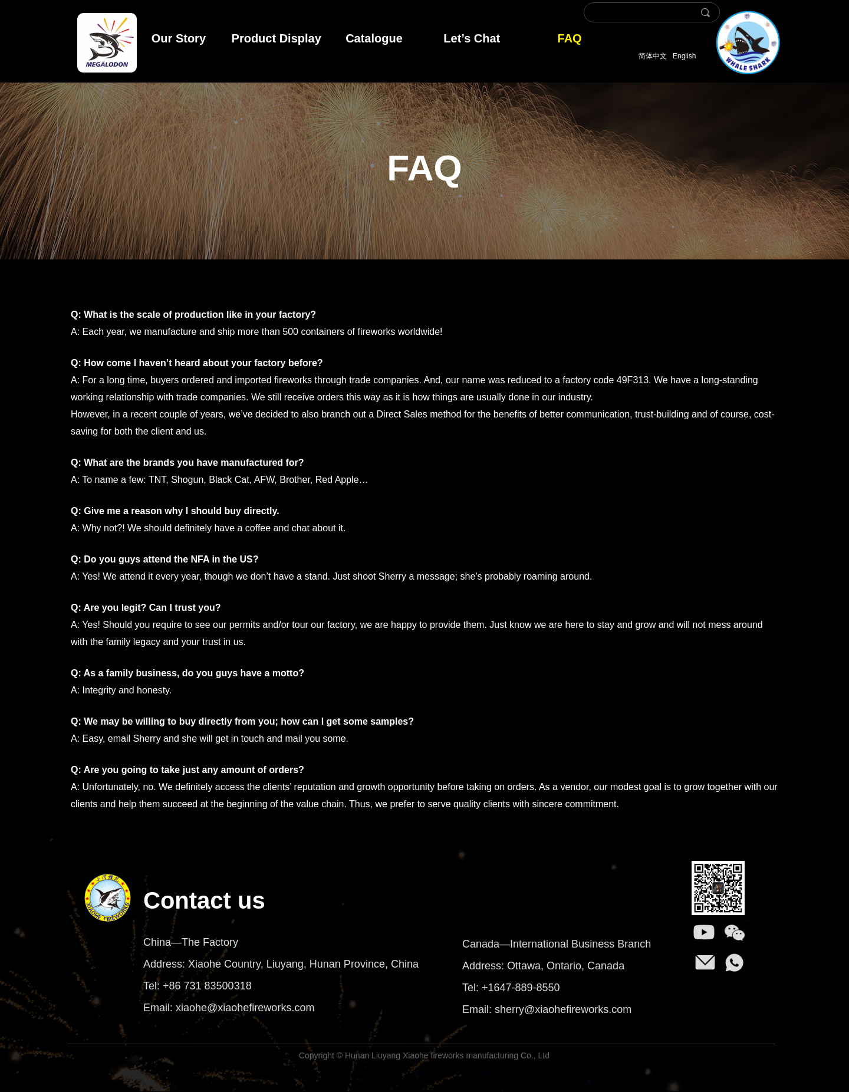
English (684, 56)
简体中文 (653, 56)
